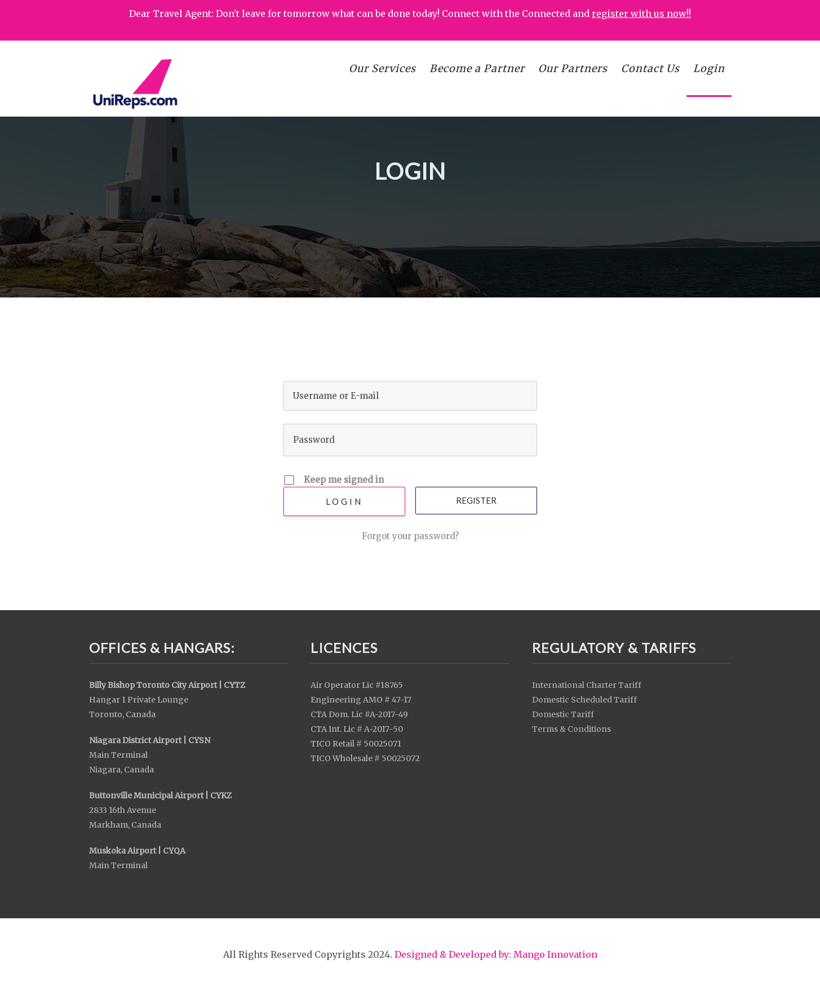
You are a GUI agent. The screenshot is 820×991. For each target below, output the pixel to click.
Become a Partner (477, 68)
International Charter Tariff (586, 685)
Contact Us (650, 68)
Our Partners (573, 68)
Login (709, 68)
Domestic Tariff (563, 714)
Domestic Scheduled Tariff (584, 700)
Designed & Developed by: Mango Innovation (496, 954)
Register (476, 500)
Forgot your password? (410, 536)
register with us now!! (641, 13)
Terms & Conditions (571, 729)
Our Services (382, 68)
